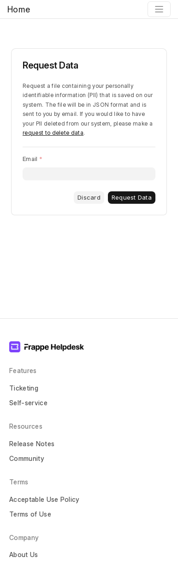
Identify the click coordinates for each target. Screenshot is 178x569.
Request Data (132, 197)
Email (30, 158)
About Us (23, 554)
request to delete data (53, 132)
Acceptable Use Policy (44, 499)
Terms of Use (30, 514)
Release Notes (31, 444)
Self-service (28, 403)
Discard (89, 197)
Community (26, 458)
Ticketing (23, 388)
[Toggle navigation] (159, 9)
